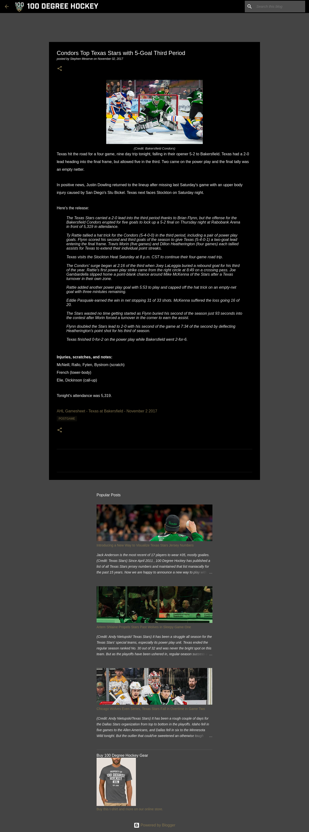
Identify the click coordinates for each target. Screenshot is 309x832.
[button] (60, 69)
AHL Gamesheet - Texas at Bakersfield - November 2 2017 (107, 411)
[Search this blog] (279, 6)
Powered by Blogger (155, 825)
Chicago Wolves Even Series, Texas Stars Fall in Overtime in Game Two (151, 709)
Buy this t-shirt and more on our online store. (130, 809)
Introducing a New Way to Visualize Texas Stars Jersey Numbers (145, 545)
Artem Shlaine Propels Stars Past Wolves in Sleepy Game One (144, 627)
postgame (67, 418)
